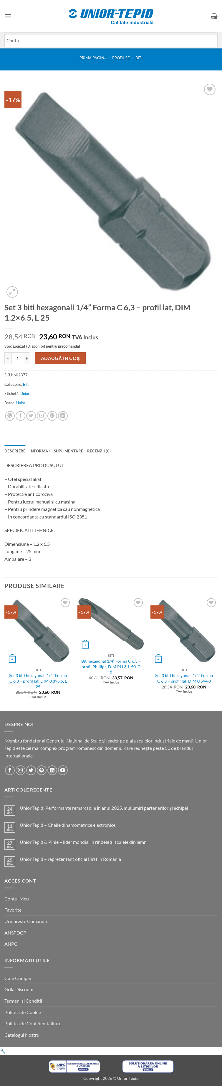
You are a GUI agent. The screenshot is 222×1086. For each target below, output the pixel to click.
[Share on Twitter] (31, 416)
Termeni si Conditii (23, 1001)
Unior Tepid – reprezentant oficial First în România (70, 859)
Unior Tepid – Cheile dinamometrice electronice (67, 825)
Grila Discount (19, 989)
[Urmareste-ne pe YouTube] (63, 770)
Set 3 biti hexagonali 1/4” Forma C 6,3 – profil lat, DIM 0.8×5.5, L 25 (38, 681)
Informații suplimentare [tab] (56, 451)
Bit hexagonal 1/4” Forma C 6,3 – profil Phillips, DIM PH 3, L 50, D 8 (111, 666)
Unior (24, 393)
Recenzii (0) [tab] (99, 451)
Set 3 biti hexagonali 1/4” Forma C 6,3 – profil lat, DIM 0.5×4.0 (184, 678)
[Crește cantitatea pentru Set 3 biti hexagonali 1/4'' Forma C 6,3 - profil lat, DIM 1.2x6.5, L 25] (26, 358)
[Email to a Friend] (42, 416)
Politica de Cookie (22, 1012)
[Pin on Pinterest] (52, 416)
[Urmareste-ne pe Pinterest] (42, 770)
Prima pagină (93, 57)
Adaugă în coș (60, 358)
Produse (121, 57)
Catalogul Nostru (21, 1035)
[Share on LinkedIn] (63, 416)
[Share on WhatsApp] (10, 416)
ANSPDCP (15, 932)
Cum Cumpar (18, 978)
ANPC (10, 944)
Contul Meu (16, 898)
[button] (7, 16)
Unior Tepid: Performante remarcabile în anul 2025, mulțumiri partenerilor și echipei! (105, 808)
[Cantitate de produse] (17, 358)
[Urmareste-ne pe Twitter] (31, 770)
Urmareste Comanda (25, 921)
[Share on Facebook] (20, 416)
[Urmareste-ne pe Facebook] (10, 770)
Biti (139, 57)
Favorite (12, 909)
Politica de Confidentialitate (32, 1023)
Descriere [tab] (14, 451)
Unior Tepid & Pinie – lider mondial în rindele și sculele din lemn (83, 842)
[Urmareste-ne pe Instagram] (20, 770)
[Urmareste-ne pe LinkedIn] (52, 770)
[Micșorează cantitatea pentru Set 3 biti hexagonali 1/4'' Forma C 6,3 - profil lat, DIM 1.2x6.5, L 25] (7, 358)
